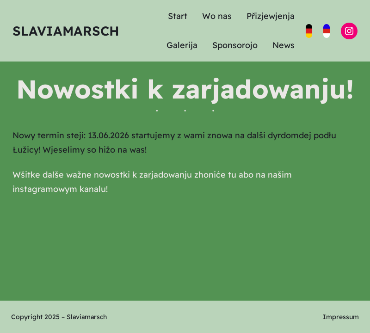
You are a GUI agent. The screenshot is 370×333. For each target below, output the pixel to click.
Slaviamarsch (65, 31)
